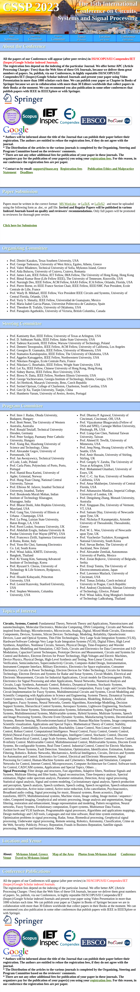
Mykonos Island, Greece (32, 854)
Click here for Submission (20, 225)
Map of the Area (63, 854)
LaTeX (85, 204)
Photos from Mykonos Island (97, 854)
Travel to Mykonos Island (32, 858)
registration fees (100, 158)
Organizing (34, 38)
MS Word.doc (67, 204)
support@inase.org (45, 168)
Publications (127, 38)
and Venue (104, 38)
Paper (11, 38)
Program (58, 38)
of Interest (81, 38)
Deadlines (26, 172)
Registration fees (71, 168)
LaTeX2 (100, 204)
